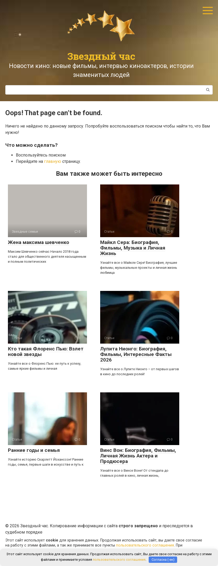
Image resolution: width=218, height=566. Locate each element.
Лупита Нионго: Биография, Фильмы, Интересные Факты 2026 (136, 354)
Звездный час (101, 56)
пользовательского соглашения (145, 545)
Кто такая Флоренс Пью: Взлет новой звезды (46, 351)
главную (52, 161)
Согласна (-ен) (163, 560)
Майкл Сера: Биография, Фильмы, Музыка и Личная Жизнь (132, 247)
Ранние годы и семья (34, 450)
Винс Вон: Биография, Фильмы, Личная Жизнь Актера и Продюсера (138, 455)
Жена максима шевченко (38, 242)
